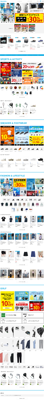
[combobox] (22, 1)
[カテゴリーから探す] (31, 1)
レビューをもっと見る (22, 116)
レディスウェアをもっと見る (22, 247)
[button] (43, 43)
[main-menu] (43, 1)
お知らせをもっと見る (22, 398)
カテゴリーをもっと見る (22, 97)
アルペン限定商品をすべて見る (22, 51)
